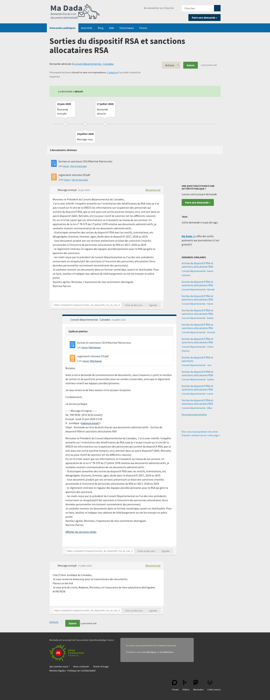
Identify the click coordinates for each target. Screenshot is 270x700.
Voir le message (78, 166)
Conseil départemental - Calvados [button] (90, 319)
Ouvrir (66, 166)
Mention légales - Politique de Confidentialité (72, 670)
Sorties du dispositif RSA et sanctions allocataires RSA (197, 264)
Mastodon (198, 685)
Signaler (153, 305)
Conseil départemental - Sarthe (198, 379)
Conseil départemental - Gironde (198, 332)
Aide (111, 28)
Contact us (112, 72)
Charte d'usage (101, 666)
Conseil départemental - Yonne (197, 303)
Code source (214, 685)
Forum (143, 28)
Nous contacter (81, 666)
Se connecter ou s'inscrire (159, 8)
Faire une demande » (204, 17)
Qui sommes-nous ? (59, 666)
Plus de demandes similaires (194, 414)
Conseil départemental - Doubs (198, 318)
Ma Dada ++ (189, 236)
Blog (100, 28)
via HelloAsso (166, 652)
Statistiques (127, 28)
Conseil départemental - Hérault (198, 289)
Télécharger (94, 347)
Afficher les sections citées (80, 532)
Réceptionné (152, 190)
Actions (169, 65)
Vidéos (185, 685)
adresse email (90, 423)
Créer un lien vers (134, 305)
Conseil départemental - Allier (197, 408)
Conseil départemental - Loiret (197, 393)
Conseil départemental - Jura (196, 365)
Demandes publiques (63, 28)
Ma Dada (75, 11)
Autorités (86, 28)
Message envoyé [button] (67, 190)
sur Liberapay (149, 652)
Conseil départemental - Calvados (94, 64)
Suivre (190, 65)
